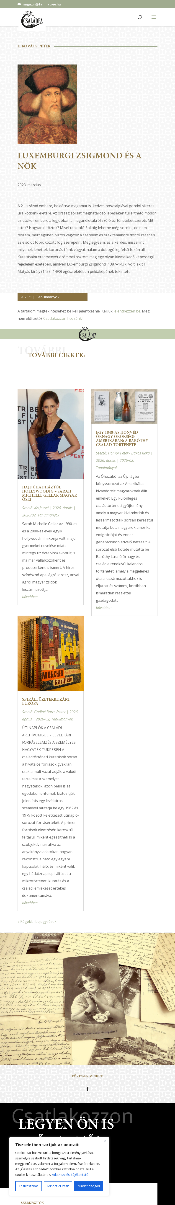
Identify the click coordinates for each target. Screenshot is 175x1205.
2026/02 (29, 515)
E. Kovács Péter (34, 46)
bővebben (30, 596)
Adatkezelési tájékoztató (70, 1174)
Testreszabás (29, 1186)
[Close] (104, 1141)
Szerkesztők (32, 1203)
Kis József (41, 507)
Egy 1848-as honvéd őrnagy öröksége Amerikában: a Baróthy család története (122, 439)
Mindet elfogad (88, 1186)
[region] (59, 1166)
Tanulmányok (47, 296)
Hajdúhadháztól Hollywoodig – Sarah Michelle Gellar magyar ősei (49, 493)
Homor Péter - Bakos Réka (129, 453)
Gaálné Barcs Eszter (50, 711)
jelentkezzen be (126, 311)
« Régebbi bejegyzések (37, 921)
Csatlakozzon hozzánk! (62, 318)
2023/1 (26, 296)
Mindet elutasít (58, 1186)
